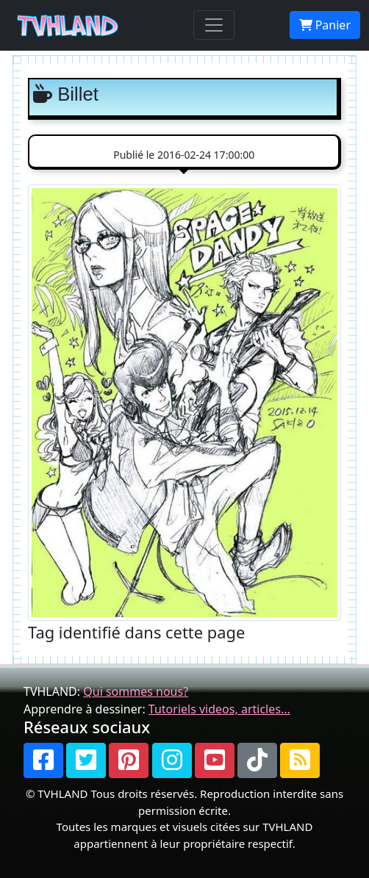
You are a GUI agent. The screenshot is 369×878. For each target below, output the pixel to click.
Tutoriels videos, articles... (219, 709)
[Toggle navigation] (213, 25)
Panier (325, 25)
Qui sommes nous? (135, 691)
